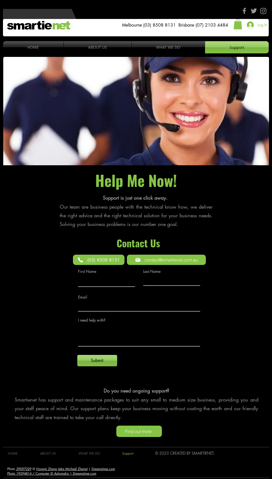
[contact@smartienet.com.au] (166, 260)
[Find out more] (139, 431)
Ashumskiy (61, 473)
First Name (87, 271)
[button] (237, 24)
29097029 (23, 469)
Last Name (152, 271)
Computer (42, 473)
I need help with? (91, 320)
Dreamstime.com (103, 469)
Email (82, 297)
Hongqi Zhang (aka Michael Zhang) (62, 469)
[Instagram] (263, 11)
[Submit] (97, 360)
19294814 (23, 473)
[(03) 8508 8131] (98, 260)
